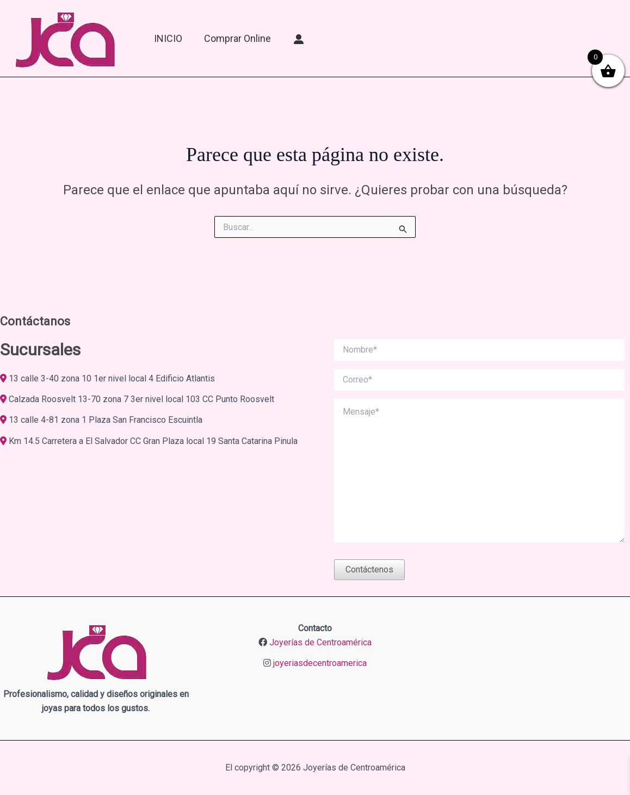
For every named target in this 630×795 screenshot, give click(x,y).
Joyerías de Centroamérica (320, 642)
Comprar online (237, 38)
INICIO (168, 38)
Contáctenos (369, 569)
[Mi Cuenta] (299, 39)
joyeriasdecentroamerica (320, 663)
